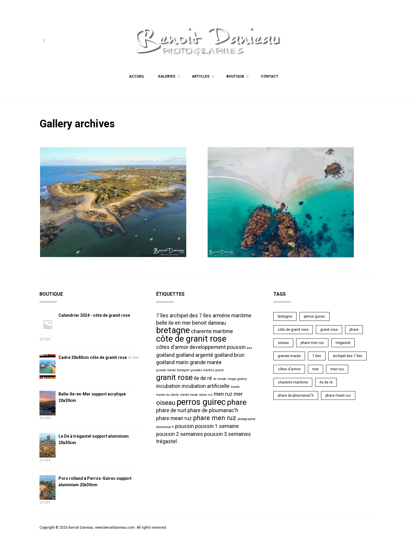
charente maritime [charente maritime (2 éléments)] (212, 331)
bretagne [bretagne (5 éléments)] (173, 330)
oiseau (283, 343)
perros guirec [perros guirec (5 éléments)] (201, 401)
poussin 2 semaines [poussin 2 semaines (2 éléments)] (179, 434)
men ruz (337, 369)
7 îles (316, 356)
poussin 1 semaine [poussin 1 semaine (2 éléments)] (217, 426)
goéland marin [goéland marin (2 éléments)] (172, 362)
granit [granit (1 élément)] (219, 370)
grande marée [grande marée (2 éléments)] (206, 362)
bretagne (285, 316)
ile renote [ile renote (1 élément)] (219, 379)
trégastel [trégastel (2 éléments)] (166, 441)
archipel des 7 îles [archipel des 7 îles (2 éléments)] (190, 315)
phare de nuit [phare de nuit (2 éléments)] (171, 410)
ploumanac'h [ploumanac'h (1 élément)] (165, 427)
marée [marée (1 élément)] (235, 387)
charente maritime (293, 382)
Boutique (235, 76)
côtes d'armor (289, 369)
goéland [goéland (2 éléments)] (165, 355)
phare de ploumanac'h (296, 395)
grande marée (289, 356)
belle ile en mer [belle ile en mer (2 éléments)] (173, 323)
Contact (269, 76)
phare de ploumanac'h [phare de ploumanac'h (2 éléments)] (212, 410)
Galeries (166, 76)
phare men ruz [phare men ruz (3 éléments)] (214, 417)
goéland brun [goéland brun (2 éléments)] (229, 355)
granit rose (329, 330)
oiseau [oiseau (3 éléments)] (165, 402)
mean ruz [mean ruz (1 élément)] (206, 395)
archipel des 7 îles (347, 356)
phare (353, 330)
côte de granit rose (293, 330)
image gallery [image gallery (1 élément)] (237, 379)
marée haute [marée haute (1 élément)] (189, 395)
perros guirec (314, 316)
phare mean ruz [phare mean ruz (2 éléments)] (174, 418)
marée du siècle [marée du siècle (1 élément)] (167, 395)
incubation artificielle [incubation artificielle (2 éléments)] (206, 386)
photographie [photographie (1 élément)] (246, 419)
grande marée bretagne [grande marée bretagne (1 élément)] (172, 370)
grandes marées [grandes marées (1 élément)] (202, 370)
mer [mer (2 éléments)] (238, 394)
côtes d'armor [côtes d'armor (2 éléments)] (172, 347)
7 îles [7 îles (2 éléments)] (162, 315)
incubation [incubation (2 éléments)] (168, 386)
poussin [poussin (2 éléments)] (184, 426)
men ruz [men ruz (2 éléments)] (223, 394)
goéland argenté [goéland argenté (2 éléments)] (194, 355)
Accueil (136, 76)
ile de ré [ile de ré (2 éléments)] (203, 378)
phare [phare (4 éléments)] (236, 402)
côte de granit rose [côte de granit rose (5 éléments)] (191, 338)
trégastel (343, 343)
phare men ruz (312, 343)
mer (315, 369)
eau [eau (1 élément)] (249, 348)
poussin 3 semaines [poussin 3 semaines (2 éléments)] (227, 434)
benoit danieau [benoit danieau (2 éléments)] (209, 323)
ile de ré (326, 382)
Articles (200, 76)
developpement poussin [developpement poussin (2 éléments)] (217, 347)
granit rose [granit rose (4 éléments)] (174, 377)
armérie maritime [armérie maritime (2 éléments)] (232, 315)
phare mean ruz (338, 395)
